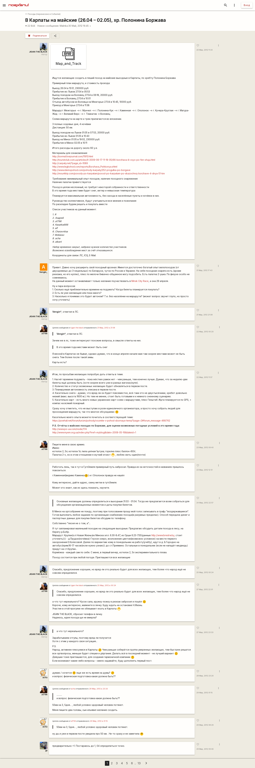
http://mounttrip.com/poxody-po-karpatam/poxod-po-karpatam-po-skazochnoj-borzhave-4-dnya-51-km (108, 173)
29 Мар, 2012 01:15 (204, 693)
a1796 (44, 333)
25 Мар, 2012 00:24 (205, 572)
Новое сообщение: (48, 25)
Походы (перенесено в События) (43, 14)
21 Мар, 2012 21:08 (204, 315)
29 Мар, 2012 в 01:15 (99, 721)
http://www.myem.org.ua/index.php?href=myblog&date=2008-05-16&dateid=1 (94, 432)
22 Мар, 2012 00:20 (205, 332)
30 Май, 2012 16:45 (79, 25)
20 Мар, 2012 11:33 (204, 50)
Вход (247, 5)
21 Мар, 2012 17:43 (204, 270)
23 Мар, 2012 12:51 (204, 470)
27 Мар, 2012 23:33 (204, 632)
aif (46, 750)
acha (44, 677)
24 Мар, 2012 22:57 (204, 503)
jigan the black (77, 328)
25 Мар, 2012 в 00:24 (106, 585)
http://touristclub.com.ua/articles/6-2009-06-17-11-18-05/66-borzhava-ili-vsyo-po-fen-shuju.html (103, 159)
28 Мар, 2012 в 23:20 (98, 689)
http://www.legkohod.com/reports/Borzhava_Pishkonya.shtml (84, 166)
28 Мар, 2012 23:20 (205, 676)
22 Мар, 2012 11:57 (204, 377)
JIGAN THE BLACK (38, 52)
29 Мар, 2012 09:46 (205, 749)
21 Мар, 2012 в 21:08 (106, 328)
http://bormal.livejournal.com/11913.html (72, 156)
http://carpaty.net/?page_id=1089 (70, 163)
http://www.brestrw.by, (163, 535)
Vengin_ (43, 272)
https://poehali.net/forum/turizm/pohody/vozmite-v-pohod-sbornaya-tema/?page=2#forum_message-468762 (111, 420)
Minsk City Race (139, 281)
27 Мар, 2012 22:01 (204, 589)
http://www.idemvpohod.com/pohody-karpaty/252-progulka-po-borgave (91, 170)
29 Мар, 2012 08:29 (205, 725)
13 (139, 763)
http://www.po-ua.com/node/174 (69, 429)
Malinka (64, 25)
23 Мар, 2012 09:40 (205, 447)
